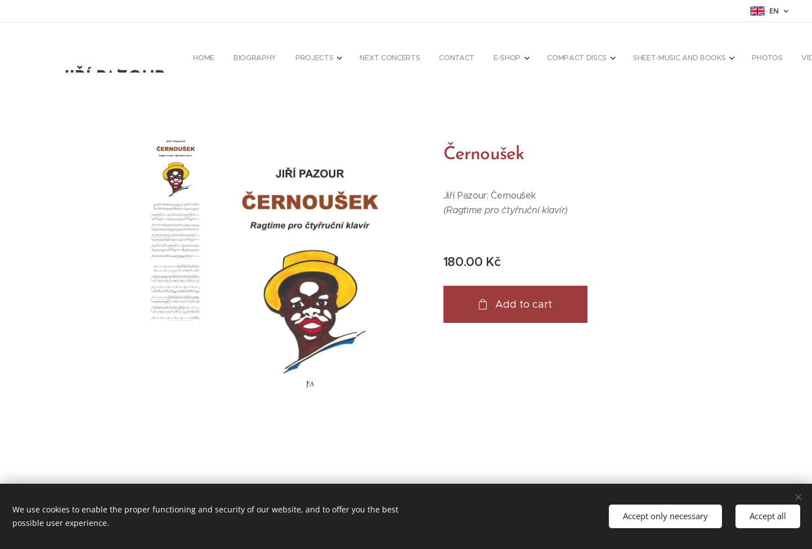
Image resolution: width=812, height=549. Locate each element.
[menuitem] (461, 59)
